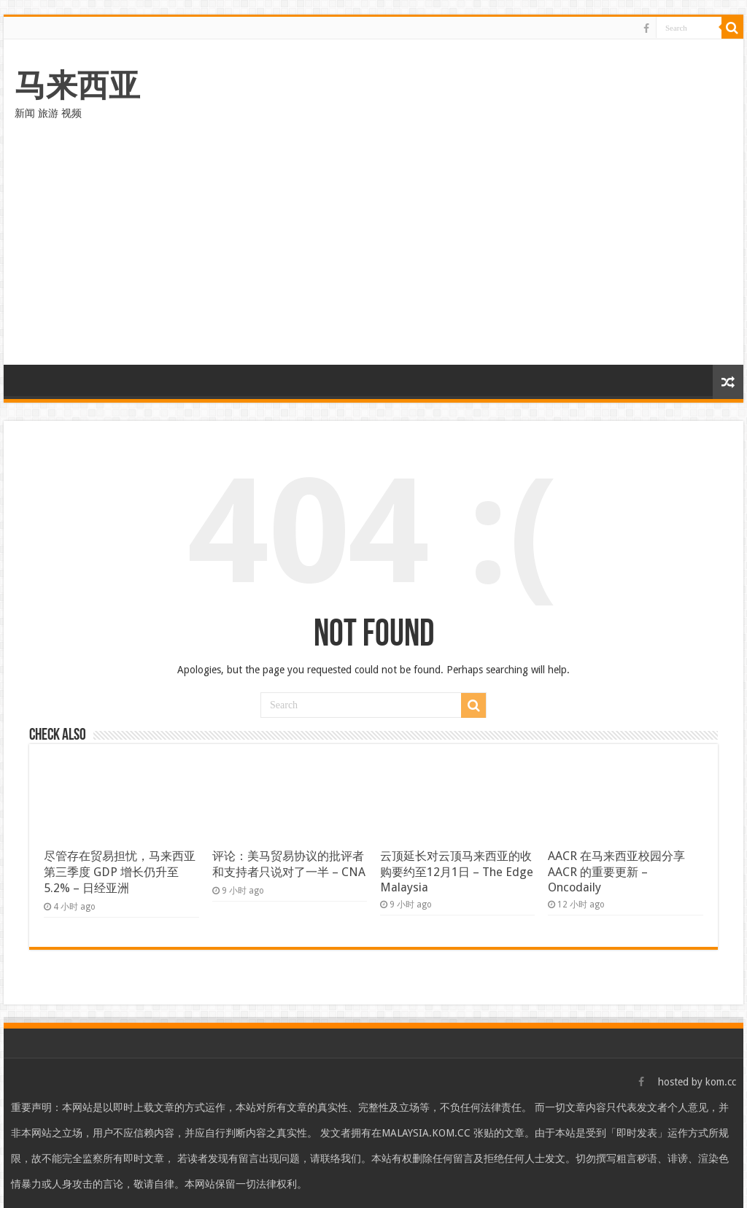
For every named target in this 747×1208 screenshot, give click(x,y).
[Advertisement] (373, 255)
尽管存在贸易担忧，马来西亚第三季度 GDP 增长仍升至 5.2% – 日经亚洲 (120, 872)
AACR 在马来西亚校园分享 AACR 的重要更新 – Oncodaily (616, 871)
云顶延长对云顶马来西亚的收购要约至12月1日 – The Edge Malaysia (456, 871)
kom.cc (720, 1082)
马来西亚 (77, 85)
